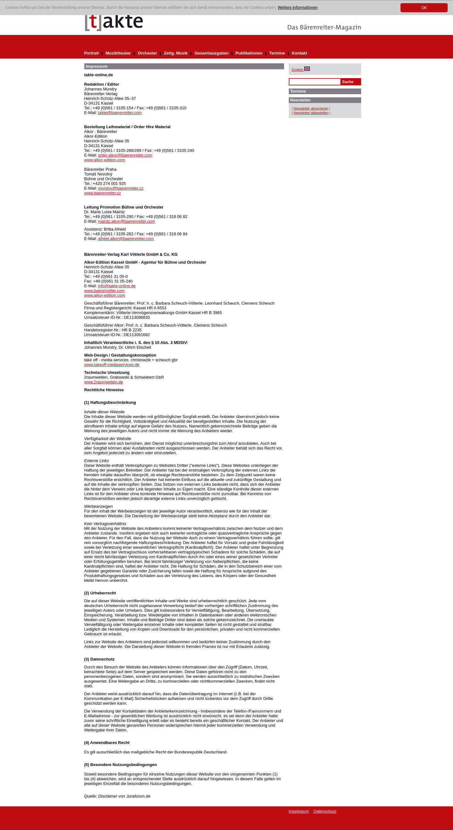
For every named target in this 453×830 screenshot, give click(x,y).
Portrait (91, 53)
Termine (277, 53)
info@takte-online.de (117, 285)
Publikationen (249, 53)
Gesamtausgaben (211, 53)
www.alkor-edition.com (104, 159)
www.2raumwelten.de (103, 382)
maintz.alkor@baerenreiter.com (126, 221)
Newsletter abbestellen (311, 113)
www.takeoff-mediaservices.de (111, 364)
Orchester (147, 53)
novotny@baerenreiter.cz (121, 188)
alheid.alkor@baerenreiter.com (126, 238)
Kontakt (299, 53)
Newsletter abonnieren (311, 108)
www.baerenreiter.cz (102, 193)
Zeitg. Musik (175, 53)
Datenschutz (325, 811)
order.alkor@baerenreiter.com (125, 155)
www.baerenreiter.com (104, 290)
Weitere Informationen (297, 7)
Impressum (299, 811)
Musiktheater (118, 53)
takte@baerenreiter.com (120, 112)
